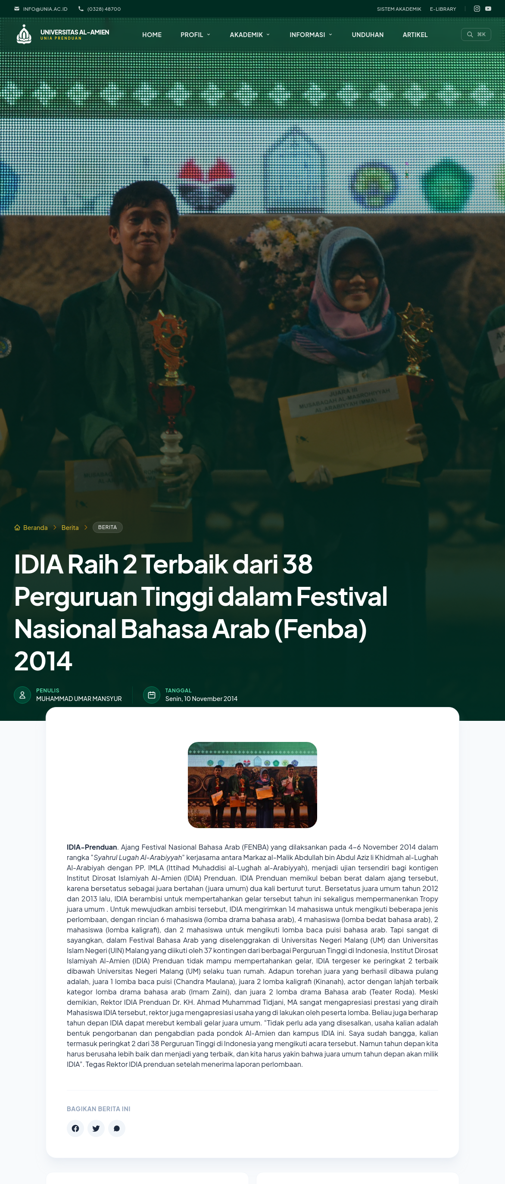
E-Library (443, 9)
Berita (70, 527)
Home (152, 34)
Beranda (31, 527)
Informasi (311, 34)
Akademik (250, 34)
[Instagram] (477, 9)
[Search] (476, 34)
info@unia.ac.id (41, 9)
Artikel (415, 34)
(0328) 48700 (99, 9)
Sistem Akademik (399, 9)
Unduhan (368, 34)
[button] (195, 34)
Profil (196, 34)
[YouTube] (488, 9)
